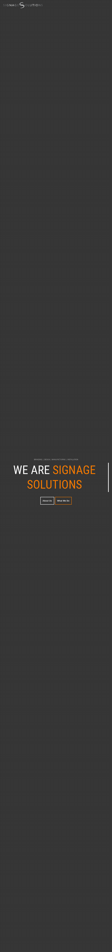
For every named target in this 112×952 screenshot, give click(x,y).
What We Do (63, 501)
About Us (47, 501)
